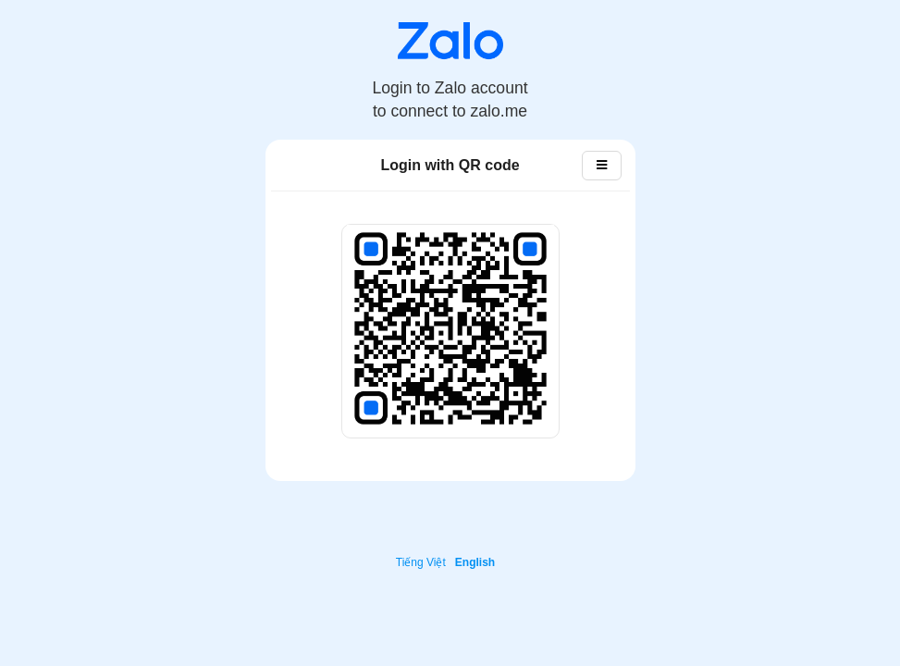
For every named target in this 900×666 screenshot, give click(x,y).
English (475, 562)
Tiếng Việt (421, 562)
